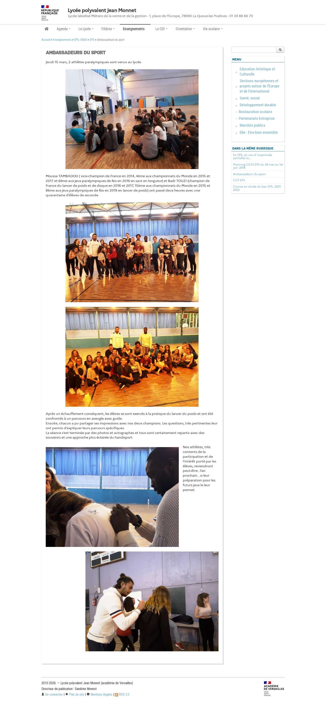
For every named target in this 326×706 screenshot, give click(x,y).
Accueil (45, 40)
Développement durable (258, 105)
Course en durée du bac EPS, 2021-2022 (257, 188)
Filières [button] (108, 29)
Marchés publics (252, 125)
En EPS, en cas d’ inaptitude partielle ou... (252, 156)
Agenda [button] (63, 29)
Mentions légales (99, 694)
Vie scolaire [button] (213, 29)
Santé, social (250, 98)
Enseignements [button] (135, 29)
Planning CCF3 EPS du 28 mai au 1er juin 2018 (258, 166)
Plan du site (74, 694)
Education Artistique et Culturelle (257, 72)
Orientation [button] (185, 29)
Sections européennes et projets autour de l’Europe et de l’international (259, 86)
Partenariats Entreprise (257, 118)
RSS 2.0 (122, 694)
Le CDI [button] (162, 29)
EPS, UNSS (80, 40)
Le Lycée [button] (86, 29)
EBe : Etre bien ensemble (259, 132)
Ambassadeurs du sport (249, 174)
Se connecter (52, 694)
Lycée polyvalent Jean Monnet (102, 10)
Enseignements (62, 40)
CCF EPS (239, 180)
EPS (92, 40)
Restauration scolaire (255, 111)
